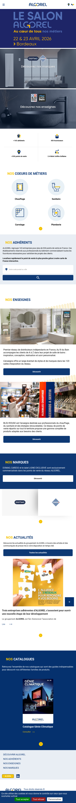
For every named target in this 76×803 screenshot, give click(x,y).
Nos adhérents (12, 759)
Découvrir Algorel (14, 754)
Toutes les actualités (38, 553)
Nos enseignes (11, 763)
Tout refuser (38, 799)
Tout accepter (22, 799)
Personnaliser (54, 799)
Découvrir (37, 372)
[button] (40, 228)
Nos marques (11, 768)
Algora (8, 776)
